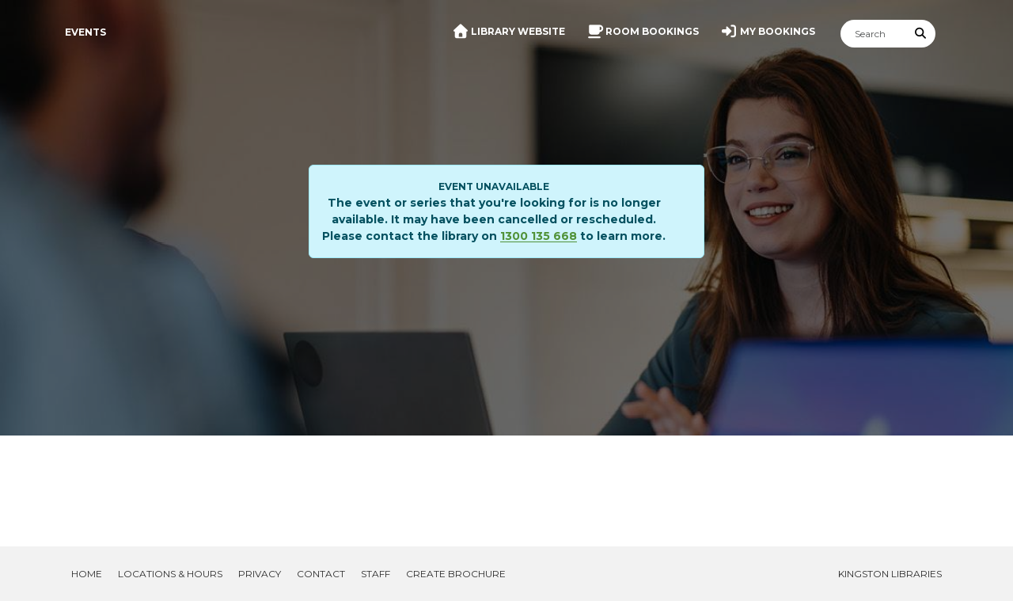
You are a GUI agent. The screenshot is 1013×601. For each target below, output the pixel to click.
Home (86, 574)
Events (85, 32)
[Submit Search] (921, 34)
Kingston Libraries (890, 574)
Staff (375, 574)
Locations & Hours (170, 574)
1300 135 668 (538, 236)
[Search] (873, 34)
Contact (321, 574)
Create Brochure (456, 574)
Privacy (259, 574)
